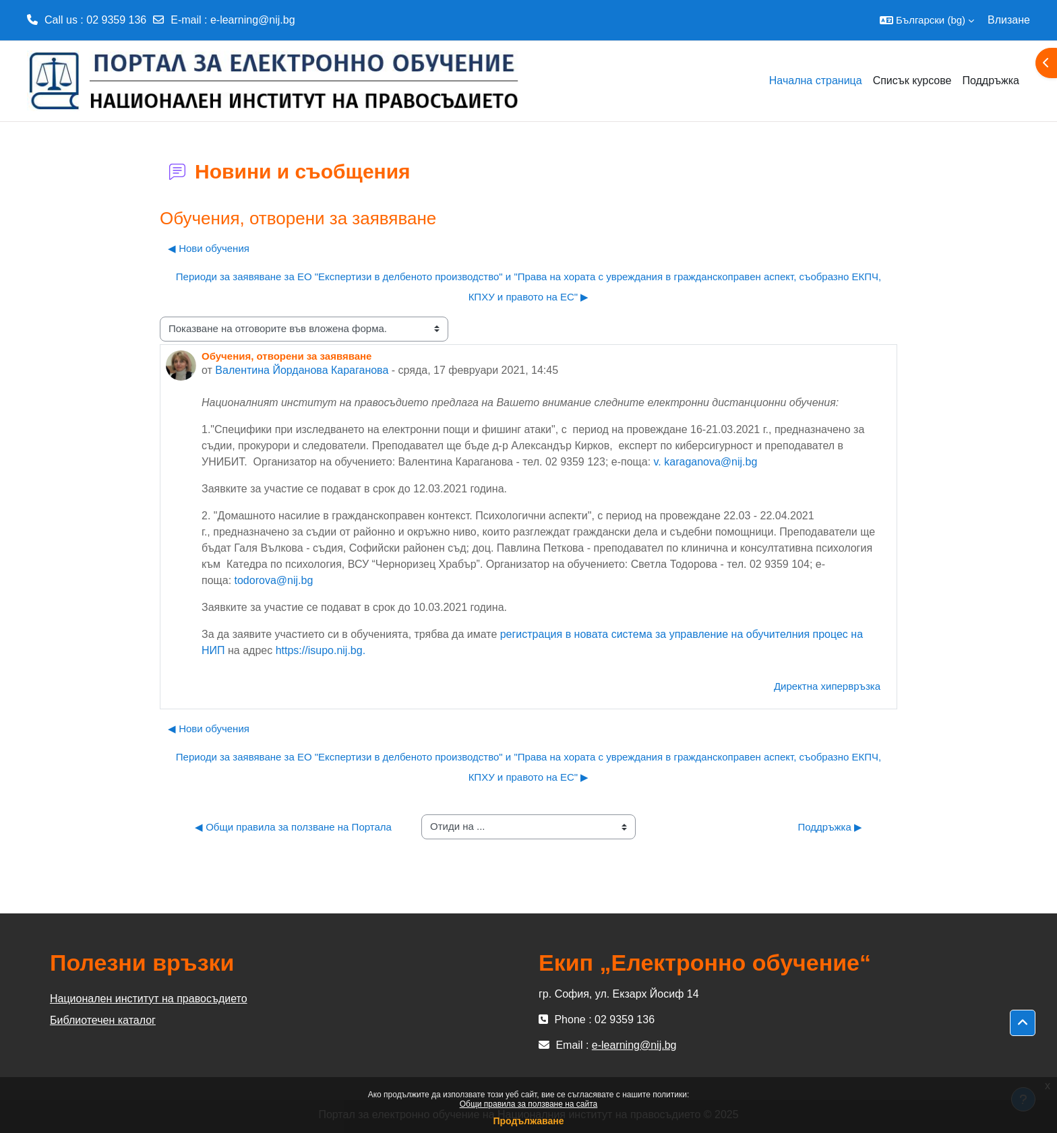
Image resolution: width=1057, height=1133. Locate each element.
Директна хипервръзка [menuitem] (827, 686)
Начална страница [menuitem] (815, 80)
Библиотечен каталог (103, 1020)
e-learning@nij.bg (252, 20)
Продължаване (528, 1120)
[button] (927, 20)
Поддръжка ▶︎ (830, 827)
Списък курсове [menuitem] (912, 80)
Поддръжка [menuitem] (990, 80)
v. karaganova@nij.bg (706, 461)
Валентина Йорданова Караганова (301, 370)
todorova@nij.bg (274, 580)
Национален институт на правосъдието (148, 998)
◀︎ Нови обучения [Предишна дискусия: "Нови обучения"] (208, 248)
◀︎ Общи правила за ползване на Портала (293, 827)
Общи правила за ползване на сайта (529, 1104)
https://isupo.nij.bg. (320, 650)
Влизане (1009, 20)
